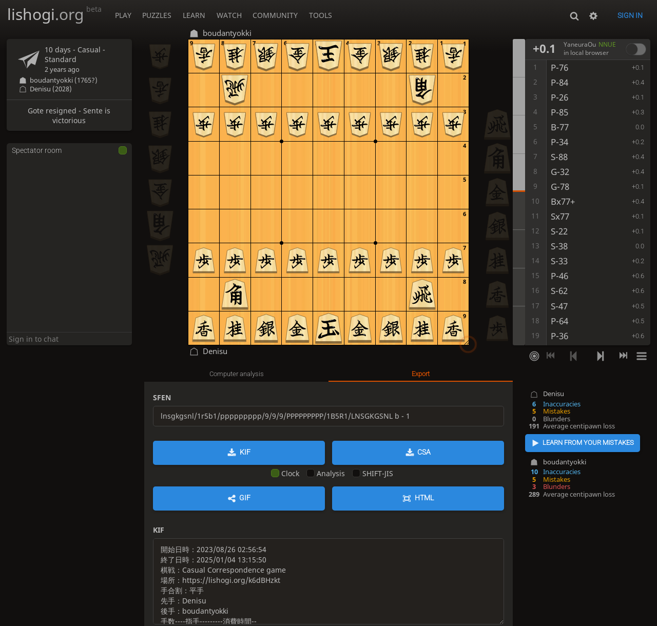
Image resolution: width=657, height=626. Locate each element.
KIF (245, 452)
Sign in (630, 15)
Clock (285, 473)
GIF (244, 498)
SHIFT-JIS (372, 473)
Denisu (553, 393)
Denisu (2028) (51, 89)
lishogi (54, 14)
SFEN (162, 397)
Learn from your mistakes (588, 442)
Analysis (325, 473)
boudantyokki (564, 462)
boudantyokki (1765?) (64, 80)
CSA (424, 452)
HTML (424, 498)
